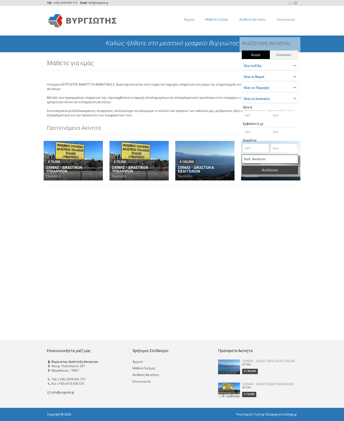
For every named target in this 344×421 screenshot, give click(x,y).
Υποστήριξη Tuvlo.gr (250, 414)
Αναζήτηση (270, 170)
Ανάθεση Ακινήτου (252, 19)
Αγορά (255, 55)
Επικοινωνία (286, 19)
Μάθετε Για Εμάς (216, 19)
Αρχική (189, 19)
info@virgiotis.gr (63, 392)
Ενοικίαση (284, 55)
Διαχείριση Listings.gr (282, 414)
